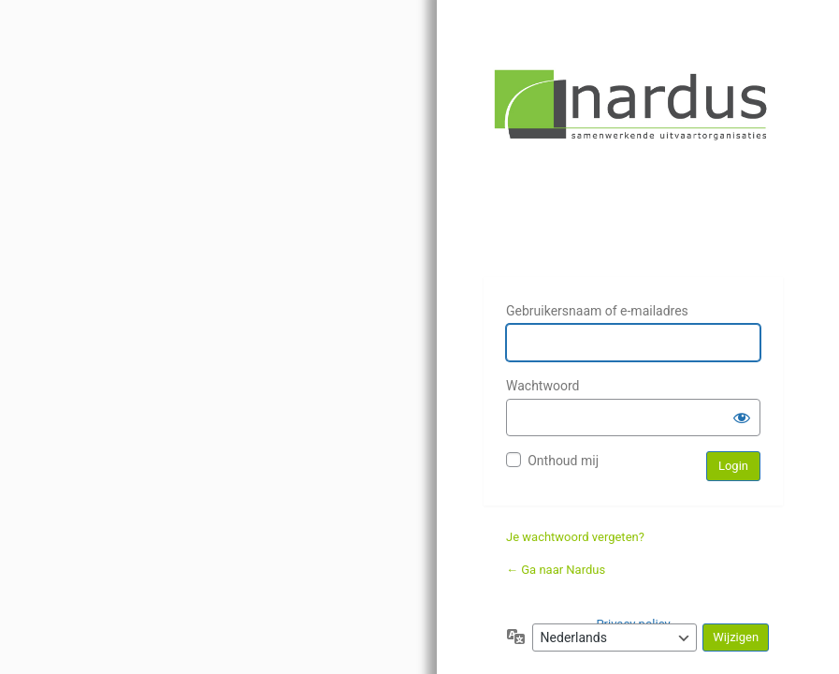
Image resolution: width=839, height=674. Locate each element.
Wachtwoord (542, 385)
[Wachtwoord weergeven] (741, 417)
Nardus (633, 161)
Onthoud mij (563, 460)
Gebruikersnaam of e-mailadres (597, 310)
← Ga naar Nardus (555, 570)
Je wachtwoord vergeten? (575, 537)
